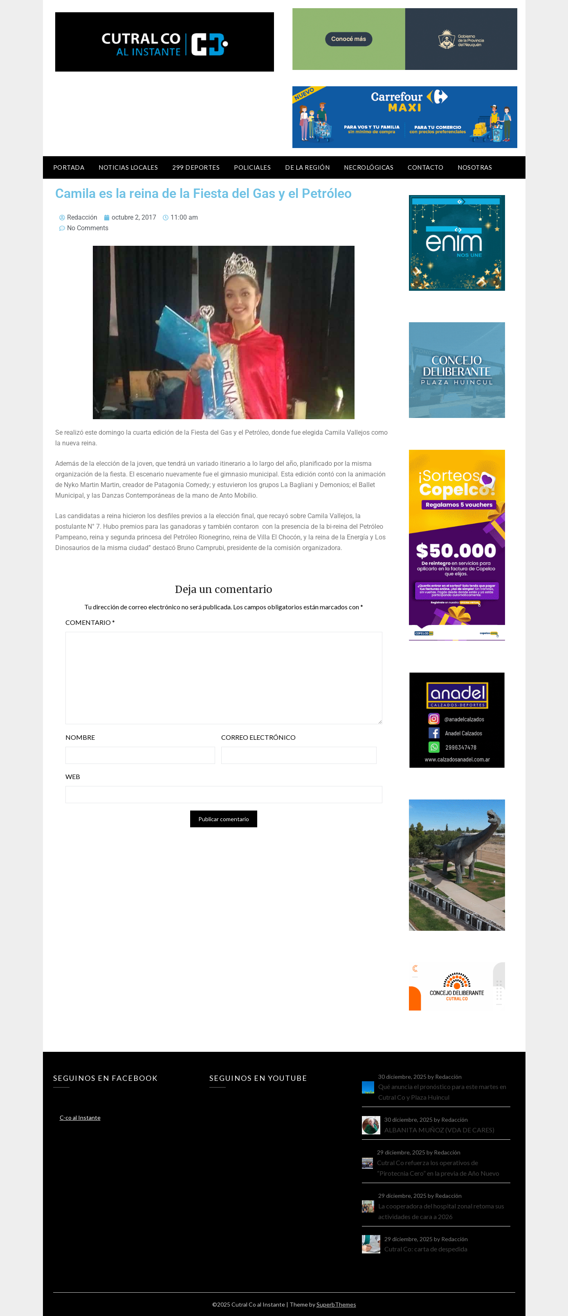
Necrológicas (368, 167)
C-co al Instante (80, 1117)
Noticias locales (128, 167)
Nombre (80, 737)
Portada (69, 167)
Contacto (425, 167)
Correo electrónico (258, 737)
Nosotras (475, 167)
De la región (307, 167)
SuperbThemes (336, 1304)
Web (72, 776)
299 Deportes (196, 167)
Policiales (252, 167)
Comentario (90, 622)
